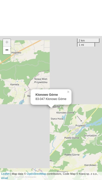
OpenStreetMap (36, 173)
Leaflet (5, 173)
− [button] (6, 50)
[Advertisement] (51, 18)
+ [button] (6, 42)
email (4, 178)
